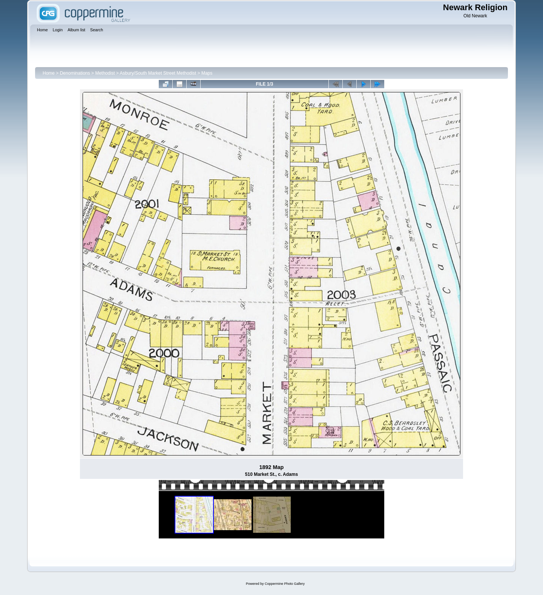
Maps (206, 73)
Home (49, 73)
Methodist (105, 73)
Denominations (75, 73)
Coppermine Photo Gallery (285, 584)
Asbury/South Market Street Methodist (158, 73)
